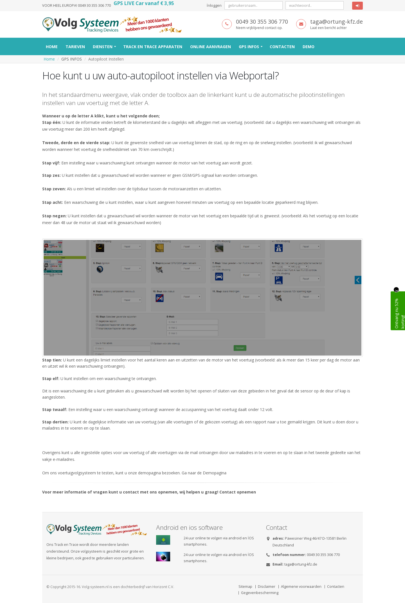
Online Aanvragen (210, 46)
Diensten (102, 46)
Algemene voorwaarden (301, 586)
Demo (308, 46)
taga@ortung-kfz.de (300, 564)
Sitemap (245, 586)
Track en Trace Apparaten (152, 46)
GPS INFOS (249, 46)
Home (52, 46)
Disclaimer (266, 586)
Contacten (282, 46)
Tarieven (75, 46)
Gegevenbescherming (259, 592)
